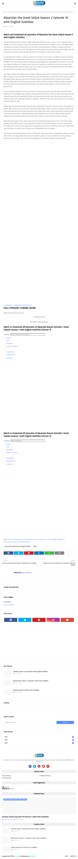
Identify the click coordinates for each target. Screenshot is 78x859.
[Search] (28, 334)
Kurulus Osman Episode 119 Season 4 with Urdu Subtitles (25, 817)
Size (7, 341)
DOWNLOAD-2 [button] (18, 305)
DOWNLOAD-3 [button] (27, 305)
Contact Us (73, 856)
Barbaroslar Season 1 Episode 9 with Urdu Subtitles (30, 681)
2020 (39, 743)
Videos (35, 546)
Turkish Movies (6, 775)
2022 (39, 740)
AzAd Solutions (7, 819)
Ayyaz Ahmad (26, 573)
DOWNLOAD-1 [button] (8, 305)
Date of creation (12, 346)
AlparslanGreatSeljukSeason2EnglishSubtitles (21, 12)
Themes (17, 856)
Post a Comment (9, 605)
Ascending (10, 352)
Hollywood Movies (45, 775)
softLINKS (33, 856)
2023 (39, 737)
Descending (10, 355)
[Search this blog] (30, 722)
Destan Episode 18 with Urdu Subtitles (26, 690)
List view (9, 358)
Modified (9, 343)
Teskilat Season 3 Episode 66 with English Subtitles (30, 671)
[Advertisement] (39, 644)
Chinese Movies (6, 778)
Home (5, 12)
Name (8, 338)
